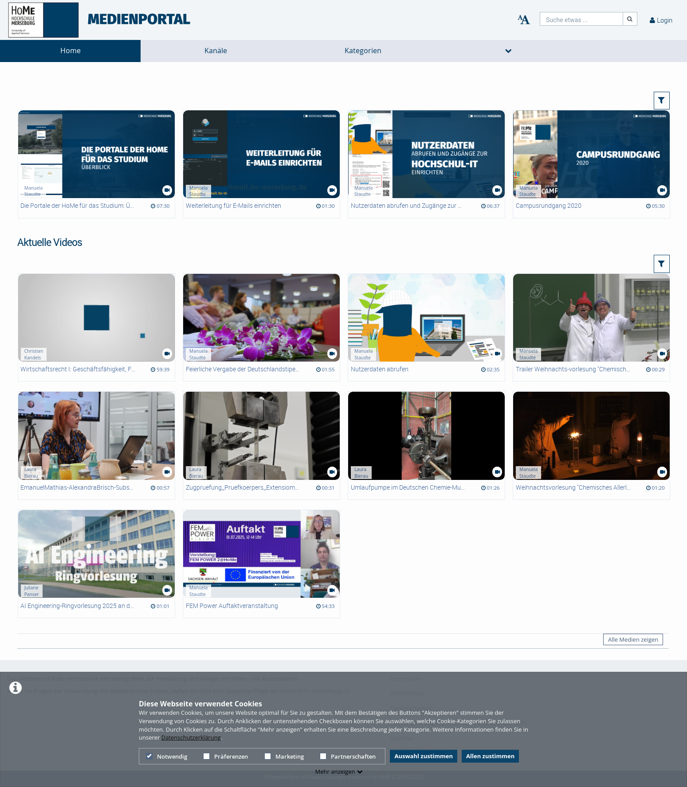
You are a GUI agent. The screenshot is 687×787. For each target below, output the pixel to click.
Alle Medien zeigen (633, 639)
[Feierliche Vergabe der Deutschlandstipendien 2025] (261, 327)
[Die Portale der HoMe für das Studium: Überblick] (96, 164)
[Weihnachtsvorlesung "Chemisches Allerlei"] (591, 445)
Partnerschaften (348, 756)
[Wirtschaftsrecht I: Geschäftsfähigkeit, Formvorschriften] (96, 327)
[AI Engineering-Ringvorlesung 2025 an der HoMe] (96, 564)
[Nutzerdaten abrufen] (426, 327)
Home (70, 50)
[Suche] (630, 19)
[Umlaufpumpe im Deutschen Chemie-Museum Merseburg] (426, 445)
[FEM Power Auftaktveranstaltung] (261, 564)
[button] (662, 100)
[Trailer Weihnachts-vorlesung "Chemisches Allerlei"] (591, 327)
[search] (581, 19)
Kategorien (363, 50)
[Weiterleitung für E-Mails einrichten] (261, 164)
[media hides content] (508, 51)
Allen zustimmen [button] (490, 756)
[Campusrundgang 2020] (591, 164)
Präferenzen (225, 756)
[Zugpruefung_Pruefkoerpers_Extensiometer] (261, 445)
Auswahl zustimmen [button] (423, 756)
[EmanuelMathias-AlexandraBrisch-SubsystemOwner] (96, 445)
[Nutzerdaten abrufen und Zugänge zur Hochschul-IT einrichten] (426, 164)
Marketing (284, 756)
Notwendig (166, 756)
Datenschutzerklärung (191, 737)
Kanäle (215, 50)
